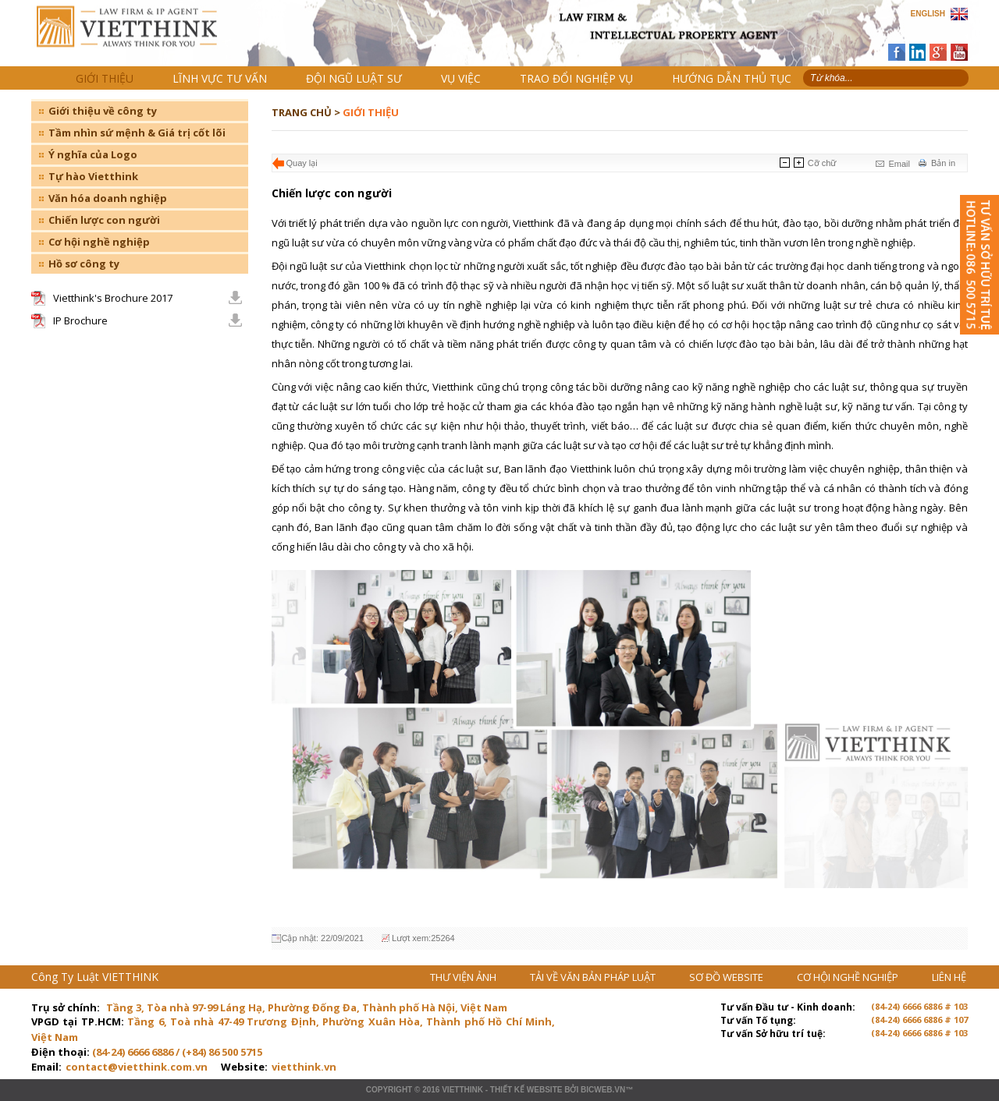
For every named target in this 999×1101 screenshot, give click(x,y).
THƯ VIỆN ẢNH (464, 977)
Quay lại (302, 163)
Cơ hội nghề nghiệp (99, 242)
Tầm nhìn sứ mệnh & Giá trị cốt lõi (137, 133)
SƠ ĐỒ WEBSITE (727, 977)
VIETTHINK (462, 1089)
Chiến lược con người (104, 220)
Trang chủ (139, 39)
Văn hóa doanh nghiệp (107, 198)
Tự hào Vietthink (93, 176)
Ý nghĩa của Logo (92, 154)
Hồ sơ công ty (83, 264)
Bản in (943, 163)
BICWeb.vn (603, 1089)
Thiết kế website (526, 1089)
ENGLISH (928, 13)
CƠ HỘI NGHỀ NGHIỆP (849, 977)
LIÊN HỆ (949, 977)
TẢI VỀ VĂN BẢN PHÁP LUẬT (594, 977)
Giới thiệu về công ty (102, 111)
